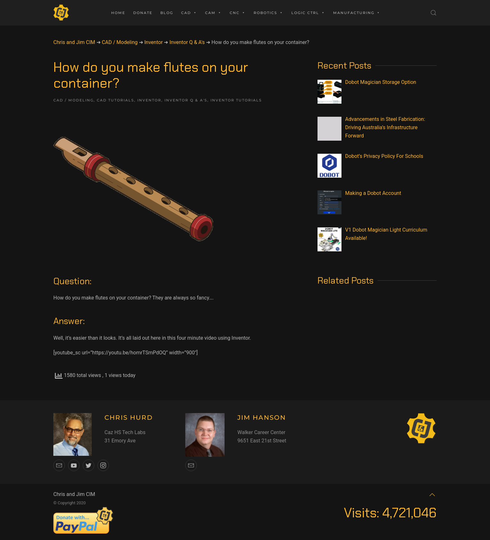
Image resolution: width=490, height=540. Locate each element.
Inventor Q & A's (186, 100)
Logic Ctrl (308, 13)
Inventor (149, 100)
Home (118, 13)
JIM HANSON (261, 417)
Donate (142, 13)
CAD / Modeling (73, 100)
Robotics (268, 13)
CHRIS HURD (128, 417)
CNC (238, 13)
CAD (189, 13)
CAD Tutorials (115, 100)
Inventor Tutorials (236, 100)
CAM (213, 13)
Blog (166, 13)
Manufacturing (356, 13)
